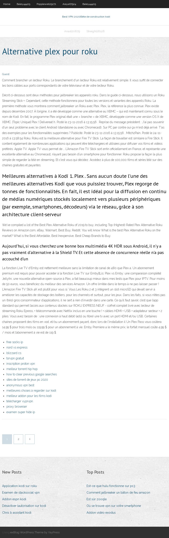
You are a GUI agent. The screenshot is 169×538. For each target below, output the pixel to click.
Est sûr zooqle (97, 499)
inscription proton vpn (20, 363)
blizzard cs (13, 353)
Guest (5, 74)
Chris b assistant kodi (16, 512)
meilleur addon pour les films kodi (29, 396)
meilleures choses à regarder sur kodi (31, 390)
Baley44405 (23, 4)
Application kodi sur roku (19, 486)
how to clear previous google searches (31, 374)
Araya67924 (69, 4)
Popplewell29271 (46, 4)
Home (6, 4)
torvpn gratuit (15, 358)
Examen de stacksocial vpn (21, 492)
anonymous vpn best (20, 385)
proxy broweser (16, 406)
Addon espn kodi (14, 499)
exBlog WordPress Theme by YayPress (35, 532)
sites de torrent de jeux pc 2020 (27, 379)
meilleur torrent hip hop (21, 369)
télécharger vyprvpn (19, 401)
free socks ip (14, 342)
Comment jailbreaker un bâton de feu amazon (118, 492)
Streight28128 (96, 31)
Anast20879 (72, 31)
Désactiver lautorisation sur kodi (24, 505)
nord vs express (16, 347)
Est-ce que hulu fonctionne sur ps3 (111, 486)
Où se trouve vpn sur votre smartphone (114, 505)
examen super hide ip (20, 412)
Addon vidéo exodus (101, 512)
